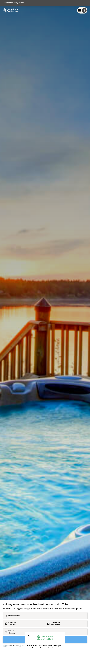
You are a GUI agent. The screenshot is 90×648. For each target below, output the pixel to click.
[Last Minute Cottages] (11, 10)
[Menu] (82, 10)
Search (45, 639)
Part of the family (14, 3)
